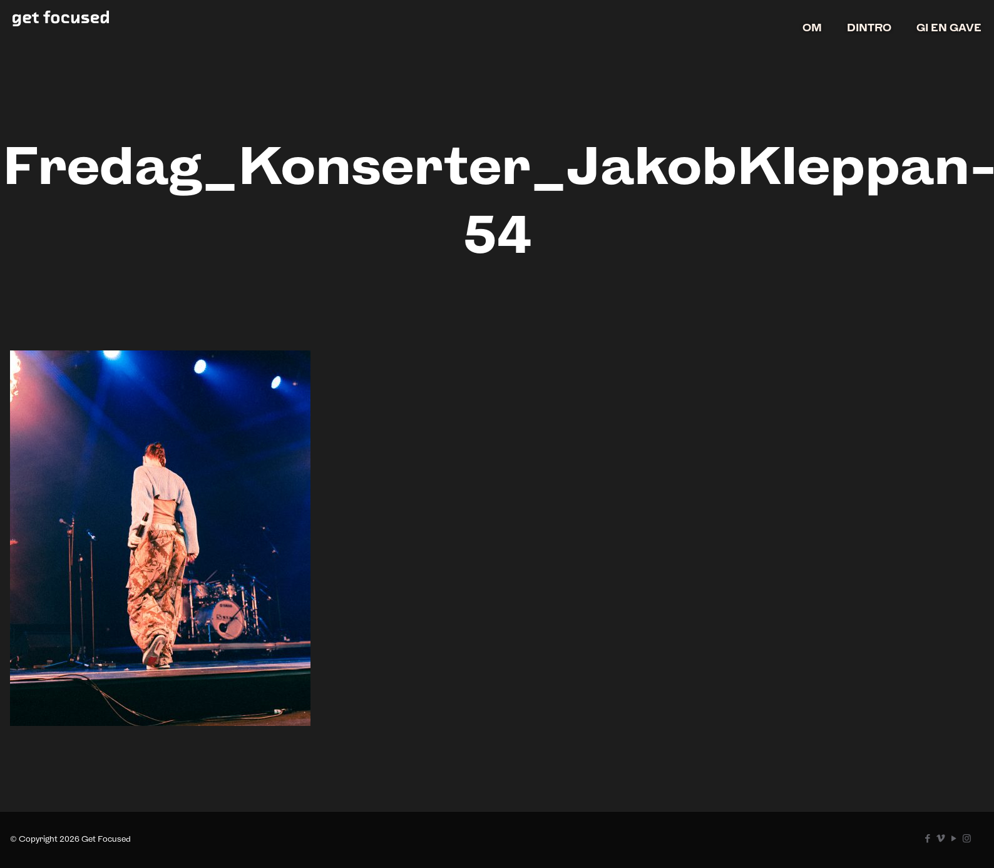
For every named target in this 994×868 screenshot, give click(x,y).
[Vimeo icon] (940, 838)
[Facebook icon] (927, 838)
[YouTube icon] (953, 838)
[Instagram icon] (966, 838)
